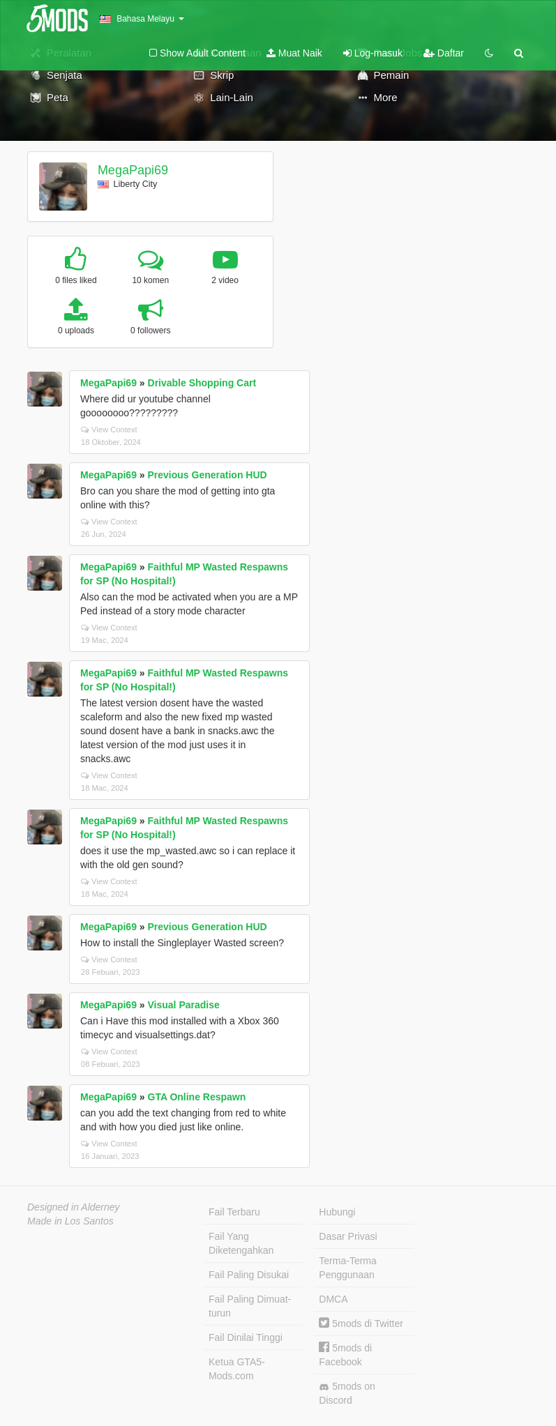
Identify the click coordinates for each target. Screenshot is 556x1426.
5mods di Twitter (361, 1323)
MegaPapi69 (133, 170)
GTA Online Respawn (197, 1096)
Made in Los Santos (70, 1221)
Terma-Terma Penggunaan (347, 1267)
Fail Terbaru (234, 1212)
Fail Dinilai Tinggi (246, 1337)
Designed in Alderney (73, 1207)
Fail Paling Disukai (249, 1274)
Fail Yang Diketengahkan (241, 1243)
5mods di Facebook (345, 1354)
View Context (109, 429)
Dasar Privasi (348, 1236)
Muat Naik (294, 53)
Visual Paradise (184, 1004)
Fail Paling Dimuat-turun (250, 1306)
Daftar (443, 53)
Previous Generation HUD (207, 474)
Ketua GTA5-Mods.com (237, 1368)
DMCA (333, 1299)
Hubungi (337, 1212)
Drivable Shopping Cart (202, 382)
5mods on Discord (347, 1393)
